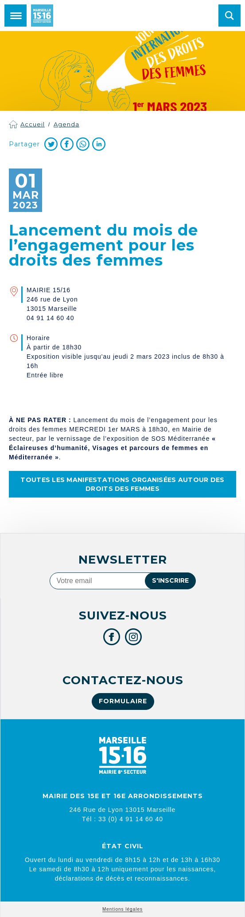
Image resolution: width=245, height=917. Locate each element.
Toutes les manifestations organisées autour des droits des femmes (122, 484)
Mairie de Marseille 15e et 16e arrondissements (42, 15)
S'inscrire (170, 580)
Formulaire (123, 701)
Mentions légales (122, 909)
